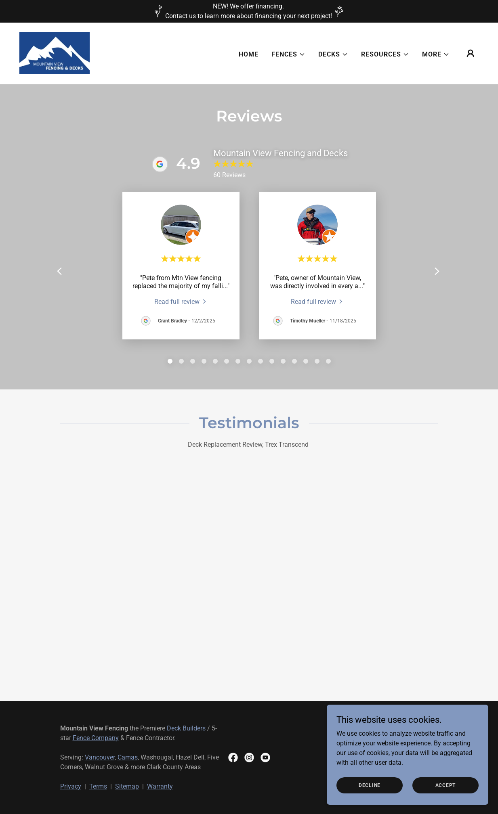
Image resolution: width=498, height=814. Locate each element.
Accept (445, 785)
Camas (128, 757)
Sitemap (127, 786)
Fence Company (96, 738)
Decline (369, 785)
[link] (54, 52)
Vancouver (100, 757)
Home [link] (248, 54)
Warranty (160, 786)
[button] (288, 54)
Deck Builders (186, 728)
